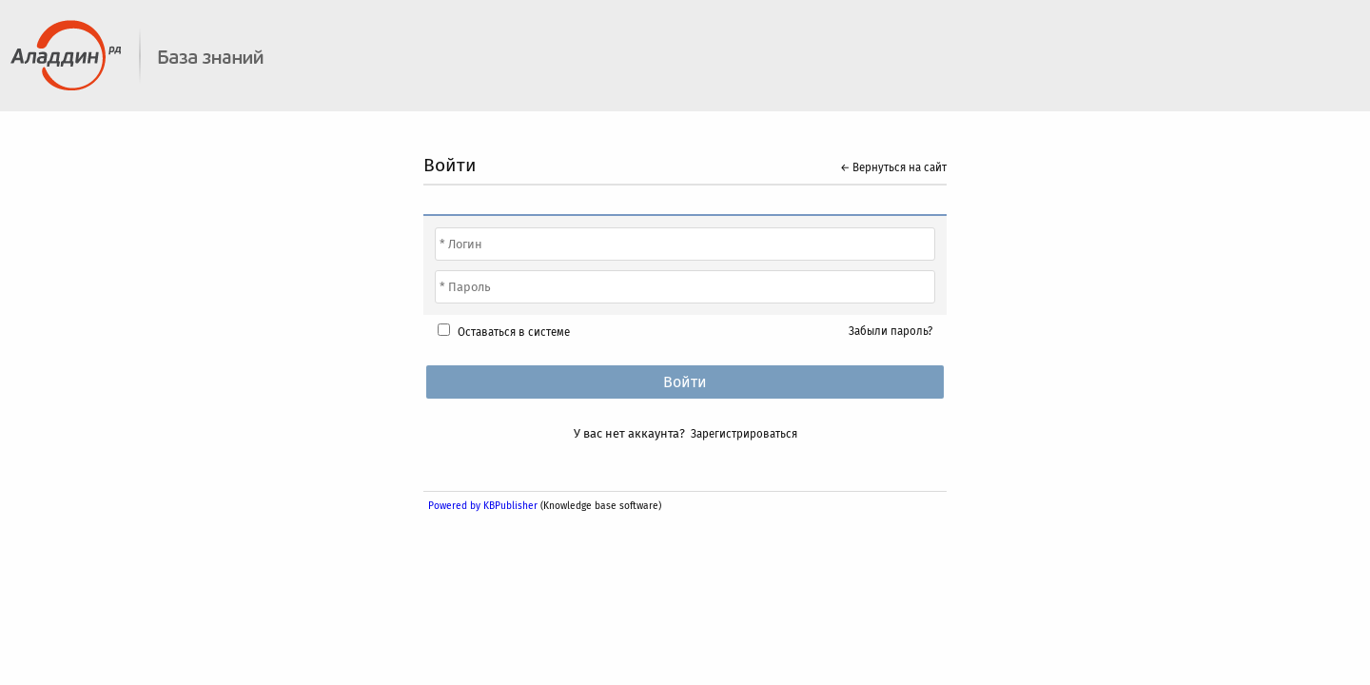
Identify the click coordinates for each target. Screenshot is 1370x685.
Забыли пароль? (890, 331)
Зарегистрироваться (744, 433)
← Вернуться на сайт (893, 167)
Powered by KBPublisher (483, 505)
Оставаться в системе (514, 332)
